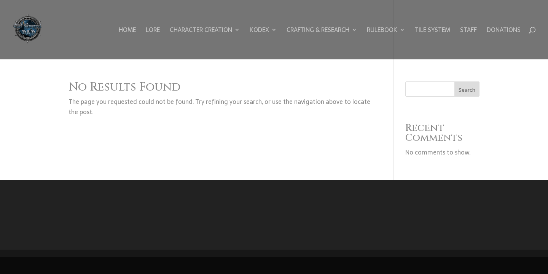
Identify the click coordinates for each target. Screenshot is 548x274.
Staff (468, 31)
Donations (504, 31)
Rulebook (382, 31)
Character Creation (201, 31)
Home (127, 31)
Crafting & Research (318, 31)
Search (467, 90)
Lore (153, 31)
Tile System (432, 31)
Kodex (259, 31)
